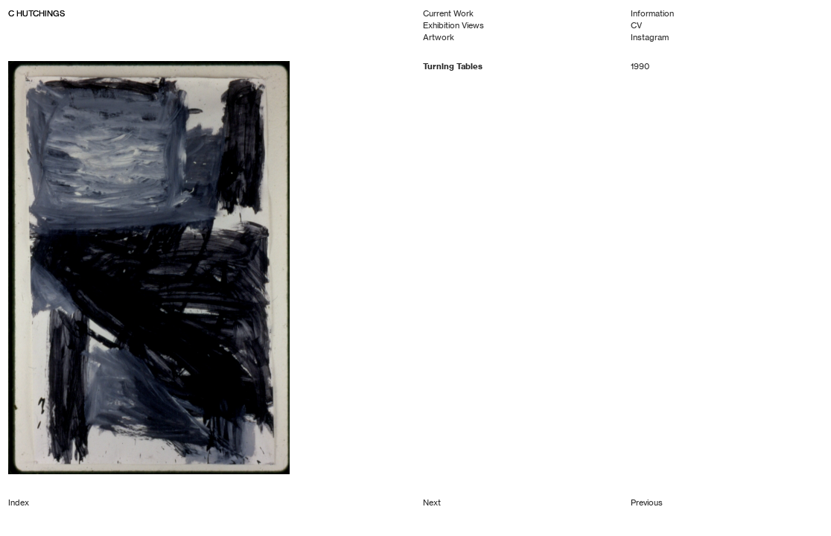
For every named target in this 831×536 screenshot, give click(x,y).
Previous (647, 502)
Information (652, 13)
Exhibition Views (453, 25)
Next (432, 502)
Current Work (448, 13)
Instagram (650, 37)
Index (18, 502)
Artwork (438, 37)
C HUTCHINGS (36, 13)
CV (636, 25)
